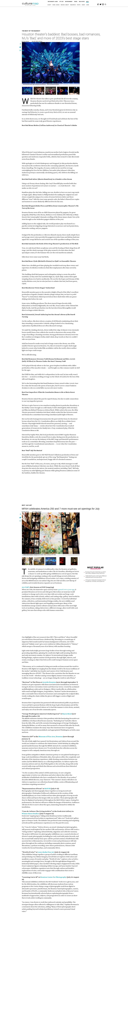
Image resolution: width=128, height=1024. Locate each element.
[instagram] (103, 4)
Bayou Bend (67, 714)
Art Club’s (26, 587)
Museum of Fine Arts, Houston (51, 736)
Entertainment (68, 1)
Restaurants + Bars (53, 1)
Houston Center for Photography (53, 877)
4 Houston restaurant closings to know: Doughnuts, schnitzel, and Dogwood (95, 580)
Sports (79, 4)
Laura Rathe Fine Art (46, 852)
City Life (61, 1)
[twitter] (100, 4)
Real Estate (82, 1)
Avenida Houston (49, 682)
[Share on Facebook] (20, 44)
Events (83, 4)
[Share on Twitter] (20, 47)
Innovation (73, 4)
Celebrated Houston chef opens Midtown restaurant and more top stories (96, 576)
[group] (27, 91)
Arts (87, 1)
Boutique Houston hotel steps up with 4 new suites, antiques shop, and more (95, 572)
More (87, 4)
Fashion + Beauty (65, 4)
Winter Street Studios (30, 814)
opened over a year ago (66, 589)
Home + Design (55, 4)
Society (49, 4)
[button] (27, 561)
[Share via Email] (20, 50)
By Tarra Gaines (25, 41)
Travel (75, 1)
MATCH (47, 788)
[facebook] (98, 4)
